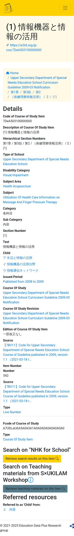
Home (12, 73)
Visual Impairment (16, 175)
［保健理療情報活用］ (26, 97)
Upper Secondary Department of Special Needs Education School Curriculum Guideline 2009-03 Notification (37, 82)
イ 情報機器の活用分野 (19, 264)
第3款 (27, 92)
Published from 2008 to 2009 (23, 281)
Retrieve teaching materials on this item (35, 489)
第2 (38, 92)
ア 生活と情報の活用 (17, 258)
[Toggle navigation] (65, 8)
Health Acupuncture (17, 186)
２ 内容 (9, 509)
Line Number (12, 412)
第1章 (15, 92)
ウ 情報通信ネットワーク (20, 270)
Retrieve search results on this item (32, 459)
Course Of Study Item (18, 439)
